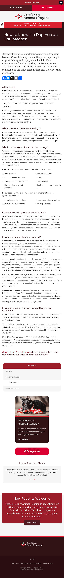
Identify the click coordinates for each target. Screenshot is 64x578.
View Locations (32, 3)
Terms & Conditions (26, 563)
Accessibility (37, 563)
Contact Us (32, 523)
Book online (16, 8)
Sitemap (45, 563)
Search (51, 563)
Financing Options (13, 388)
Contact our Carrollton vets (17, 352)
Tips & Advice (13, 382)
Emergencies (48, 8)
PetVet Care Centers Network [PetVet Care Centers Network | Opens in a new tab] (35, 570)
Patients (9, 371)
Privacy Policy (15, 563)
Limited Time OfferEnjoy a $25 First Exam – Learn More (30, 24)
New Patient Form (13, 377)
